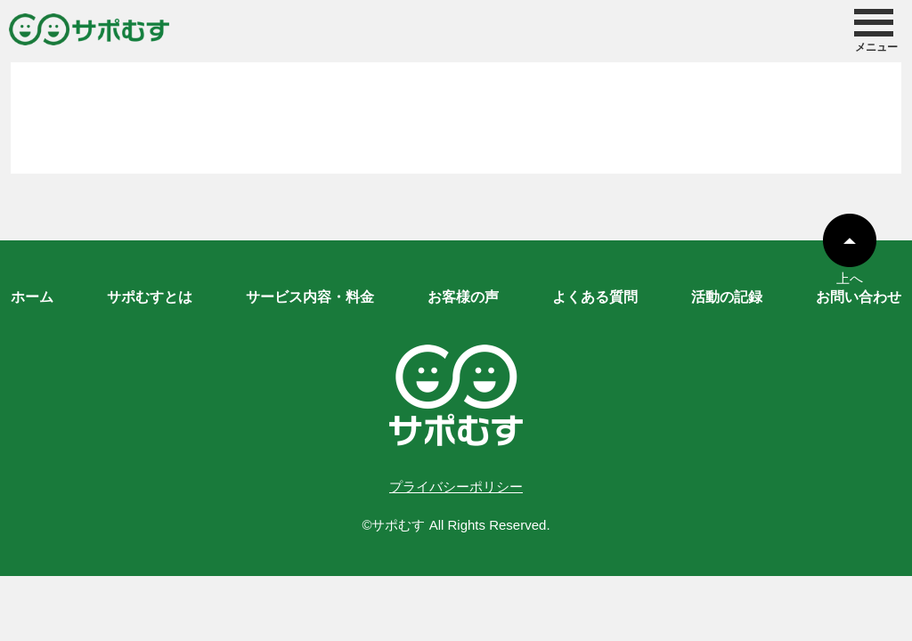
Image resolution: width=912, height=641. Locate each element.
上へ (849, 270)
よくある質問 (595, 296)
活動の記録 (726, 296)
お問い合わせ (858, 296)
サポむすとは (149, 296)
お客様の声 (463, 296)
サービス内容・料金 (310, 296)
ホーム (32, 296)
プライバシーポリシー (456, 486)
